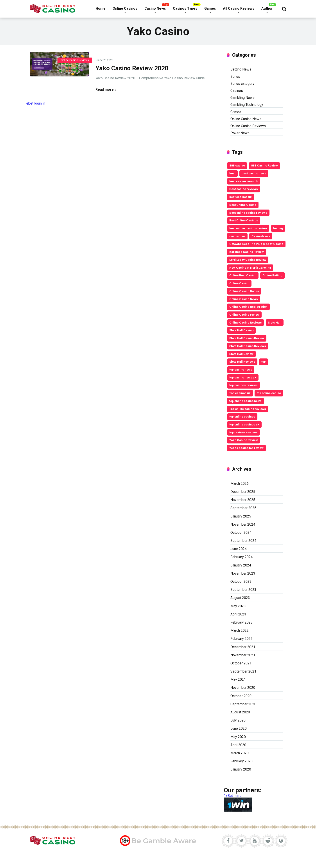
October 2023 (240, 581)
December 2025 (242, 492)
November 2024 (242, 524)
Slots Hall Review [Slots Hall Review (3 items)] (241, 354)
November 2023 (242, 573)
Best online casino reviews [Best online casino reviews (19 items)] (248, 212)
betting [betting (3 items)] (278, 228)
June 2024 (238, 549)
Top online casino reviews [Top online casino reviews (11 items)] (247, 409)
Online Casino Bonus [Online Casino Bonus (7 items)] (244, 291)
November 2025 (242, 500)
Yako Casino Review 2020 (131, 68)
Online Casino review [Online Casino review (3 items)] (244, 314)
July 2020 (238, 720)
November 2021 (242, 655)
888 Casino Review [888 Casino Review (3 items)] (264, 165)
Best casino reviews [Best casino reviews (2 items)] (243, 189)
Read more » (105, 89)
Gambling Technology (246, 105)
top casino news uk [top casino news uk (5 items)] (242, 377)
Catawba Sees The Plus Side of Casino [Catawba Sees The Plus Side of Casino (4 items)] (256, 244)
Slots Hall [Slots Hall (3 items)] (274, 322)
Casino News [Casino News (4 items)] (260, 236)
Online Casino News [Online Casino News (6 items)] (243, 299)
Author (267, 8)
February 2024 (241, 557)
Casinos (236, 91)
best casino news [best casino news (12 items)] (254, 173)
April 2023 (238, 614)
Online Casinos (125, 8)
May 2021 (238, 679)
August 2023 (240, 598)
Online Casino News (245, 119)
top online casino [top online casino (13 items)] (269, 393)
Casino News (155, 8)
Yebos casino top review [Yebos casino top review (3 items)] (246, 448)
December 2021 (242, 647)
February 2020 (241, 761)
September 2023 (243, 590)
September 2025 (243, 508)
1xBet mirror (233, 796)
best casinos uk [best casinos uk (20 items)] (240, 197)
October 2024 (240, 532)
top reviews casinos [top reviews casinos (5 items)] (243, 432)
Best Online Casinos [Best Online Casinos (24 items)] (243, 220)
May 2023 (238, 606)
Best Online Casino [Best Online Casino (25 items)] (242, 204)
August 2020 (240, 712)
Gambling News (242, 98)
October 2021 (240, 663)
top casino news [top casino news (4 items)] (240, 369)
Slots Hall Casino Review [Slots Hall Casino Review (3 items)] (246, 338)
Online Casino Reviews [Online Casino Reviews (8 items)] (245, 322)
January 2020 (240, 769)
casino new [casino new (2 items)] (237, 236)
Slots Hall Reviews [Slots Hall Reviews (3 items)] (242, 361)
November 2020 (242, 688)
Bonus (235, 76)
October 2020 (240, 696)
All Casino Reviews (238, 8)
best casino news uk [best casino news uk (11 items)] (243, 181)
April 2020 (238, 745)
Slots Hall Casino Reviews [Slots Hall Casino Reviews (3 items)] (247, 346)
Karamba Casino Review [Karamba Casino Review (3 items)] (246, 251)
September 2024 (243, 541)
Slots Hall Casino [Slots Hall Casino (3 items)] (241, 330)
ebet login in (35, 103)
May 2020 (238, 737)
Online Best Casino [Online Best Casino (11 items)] (242, 275)
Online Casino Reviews (75, 60)
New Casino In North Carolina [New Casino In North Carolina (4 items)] (250, 267)
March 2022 (239, 630)
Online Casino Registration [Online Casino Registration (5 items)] (248, 306)
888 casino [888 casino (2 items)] (237, 165)
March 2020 (239, 753)
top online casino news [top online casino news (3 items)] (245, 401)
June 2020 (238, 728)
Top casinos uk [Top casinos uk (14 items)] (240, 393)
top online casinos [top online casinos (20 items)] (242, 416)
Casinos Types (185, 8)
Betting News (240, 69)
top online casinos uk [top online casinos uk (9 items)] (244, 424)
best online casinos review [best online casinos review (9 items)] (248, 228)
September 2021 (243, 671)
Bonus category (242, 83)
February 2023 (241, 622)
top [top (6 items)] (263, 361)
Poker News (240, 133)
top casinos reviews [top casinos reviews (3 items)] (243, 385)
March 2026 (239, 483)
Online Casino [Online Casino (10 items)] (239, 283)
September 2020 (243, 704)
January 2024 (240, 565)
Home (101, 8)
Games (210, 8)
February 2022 (241, 639)
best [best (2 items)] (232, 173)
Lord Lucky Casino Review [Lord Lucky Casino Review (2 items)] (247, 259)
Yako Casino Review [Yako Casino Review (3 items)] (243, 440)
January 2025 (240, 516)
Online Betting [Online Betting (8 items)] (272, 275)
